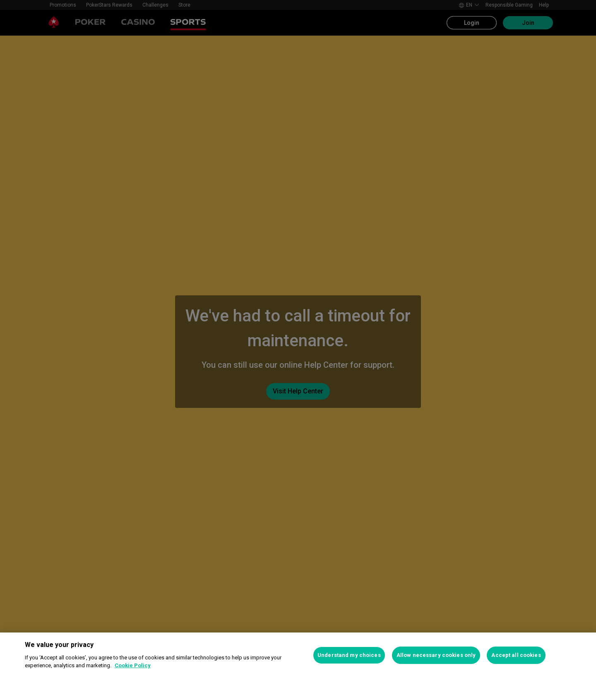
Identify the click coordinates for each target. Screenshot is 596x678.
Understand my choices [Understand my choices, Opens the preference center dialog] (349, 655)
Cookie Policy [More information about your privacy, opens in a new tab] (133, 665)
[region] (298, 655)
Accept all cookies (516, 655)
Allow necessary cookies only (436, 655)
